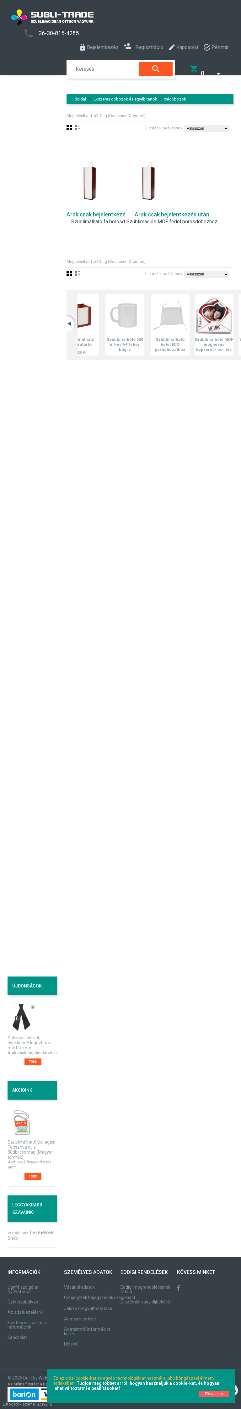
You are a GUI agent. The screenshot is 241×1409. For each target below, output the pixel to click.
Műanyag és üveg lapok (31, 539)
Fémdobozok (30, 786)
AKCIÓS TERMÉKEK (24, 92)
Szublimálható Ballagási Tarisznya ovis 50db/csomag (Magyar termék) (31, 1145)
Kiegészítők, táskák (26, 387)
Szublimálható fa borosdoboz (103, 217)
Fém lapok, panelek (24, 510)
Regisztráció (143, 46)
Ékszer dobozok (33, 747)
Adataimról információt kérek (87, 1327)
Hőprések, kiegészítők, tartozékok (25, 260)
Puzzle (20, 461)
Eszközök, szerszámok (26, 330)
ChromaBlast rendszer (26, 148)
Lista (77, 269)
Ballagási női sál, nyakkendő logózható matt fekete (29, 1038)
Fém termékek (28, 554)
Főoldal (79, 95)
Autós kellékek (28, 610)
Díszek (20, 826)
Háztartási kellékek (23, 624)
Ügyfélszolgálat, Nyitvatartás (24, 1285)
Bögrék (20, 300)
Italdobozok (175, 95)
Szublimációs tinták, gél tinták (29, 214)
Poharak (21, 402)
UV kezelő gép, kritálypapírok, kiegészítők (29, 282)
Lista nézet (77, 123)
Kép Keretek (26, 473)
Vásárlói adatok (79, 1283)
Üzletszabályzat (24, 1298)
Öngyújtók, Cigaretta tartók (29, 709)
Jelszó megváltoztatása (88, 1304)
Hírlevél (71, 1340)
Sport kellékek (28, 599)
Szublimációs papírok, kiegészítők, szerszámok (27, 192)
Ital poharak (25, 361)
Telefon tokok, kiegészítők (27, 347)
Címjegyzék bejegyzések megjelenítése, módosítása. (102, 1293)
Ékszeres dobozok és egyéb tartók (125, 95)
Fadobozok (28, 798)
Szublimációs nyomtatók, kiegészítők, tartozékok (27, 236)
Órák (17, 662)
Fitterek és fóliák (31, 954)
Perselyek (23, 673)
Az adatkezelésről (26, 1308)
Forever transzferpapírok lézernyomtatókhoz (33, 167)
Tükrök (19, 696)
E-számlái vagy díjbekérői (145, 1298)
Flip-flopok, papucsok (24, 840)
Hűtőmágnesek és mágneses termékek (32, 876)
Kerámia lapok (27, 525)
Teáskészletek (28, 373)
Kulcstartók (24, 449)
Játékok (21, 639)
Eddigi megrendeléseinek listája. (145, 1285)
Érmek (19, 932)
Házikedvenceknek (33, 650)
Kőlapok (21, 496)
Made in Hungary (21, 131)
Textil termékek (29, 425)
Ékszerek (22, 685)
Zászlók (21, 904)
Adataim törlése (80, 1315)
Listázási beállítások (164, 124)
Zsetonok (22, 893)
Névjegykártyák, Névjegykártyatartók (34, 917)
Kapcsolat (17, 1333)
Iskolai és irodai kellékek (29, 584)
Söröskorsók (26, 413)
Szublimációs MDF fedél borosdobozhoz (171, 217)
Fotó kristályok (28, 485)
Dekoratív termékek (22, 568)
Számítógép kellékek (25, 314)
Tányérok (22, 437)
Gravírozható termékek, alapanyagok (26, 111)
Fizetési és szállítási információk (27, 1320)
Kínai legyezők (28, 943)
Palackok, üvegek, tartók (31, 857)
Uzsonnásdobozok (35, 775)
